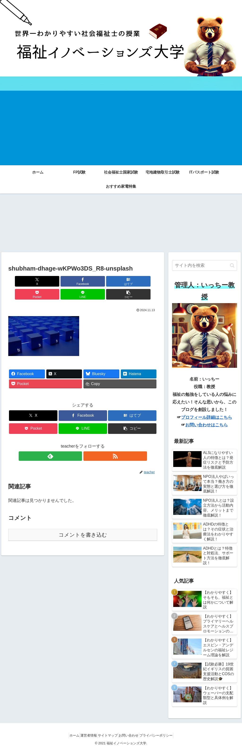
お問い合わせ (133, 735)
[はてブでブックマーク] (70, 281)
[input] (204, 265)
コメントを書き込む (83, 522)
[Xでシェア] (20, 281)
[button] (145, 281)
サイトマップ (108, 735)
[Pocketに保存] (95, 281)
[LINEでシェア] (120, 281)
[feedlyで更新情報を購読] (77, 443)
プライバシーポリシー (164, 735)
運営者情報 (84, 735)
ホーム (66, 735)
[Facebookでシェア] (45, 281)
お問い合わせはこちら (206, 425)
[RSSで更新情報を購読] (88, 443)
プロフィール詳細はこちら (206, 417)
